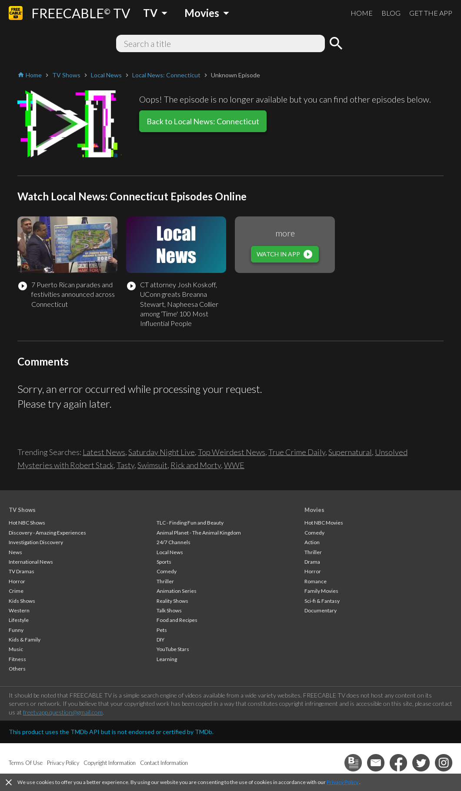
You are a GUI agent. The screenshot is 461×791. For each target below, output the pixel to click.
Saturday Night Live (161, 452)
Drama (312, 561)
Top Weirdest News (231, 452)
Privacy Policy (342, 782)
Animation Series (177, 591)
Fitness (17, 659)
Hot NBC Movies (323, 522)
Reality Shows (172, 601)
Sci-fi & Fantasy (322, 601)
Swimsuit (152, 465)
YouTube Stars (173, 649)
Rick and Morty (195, 465)
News (15, 552)
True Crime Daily (296, 452)
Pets (162, 630)
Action (312, 542)
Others (17, 668)
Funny (16, 630)
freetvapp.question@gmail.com (63, 712)
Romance (315, 581)
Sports (164, 561)
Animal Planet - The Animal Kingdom (199, 532)
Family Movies (321, 591)
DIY (160, 639)
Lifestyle (19, 620)
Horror (17, 581)
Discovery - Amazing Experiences (47, 532)
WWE (234, 465)
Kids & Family (24, 639)
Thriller (165, 581)
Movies (314, 509)
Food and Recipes (177, 620)
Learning (167, 659)
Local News (170, 552)
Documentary (320, 610)
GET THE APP (430, 13)
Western (19, 610)
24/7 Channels (173, 542)
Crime (16, 591)
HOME (362, 13)
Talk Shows (169, 610)
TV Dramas (21, 571)
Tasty (125, 465)
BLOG (391, 13)
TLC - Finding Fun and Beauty (190, 522)
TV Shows (22, 509)
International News (31, 561)
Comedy (167, 571)
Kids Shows (22, 601)
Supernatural (350, 452)
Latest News (104, 452)
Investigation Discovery (36, 542)
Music (16, 649)
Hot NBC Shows (27, 522)
